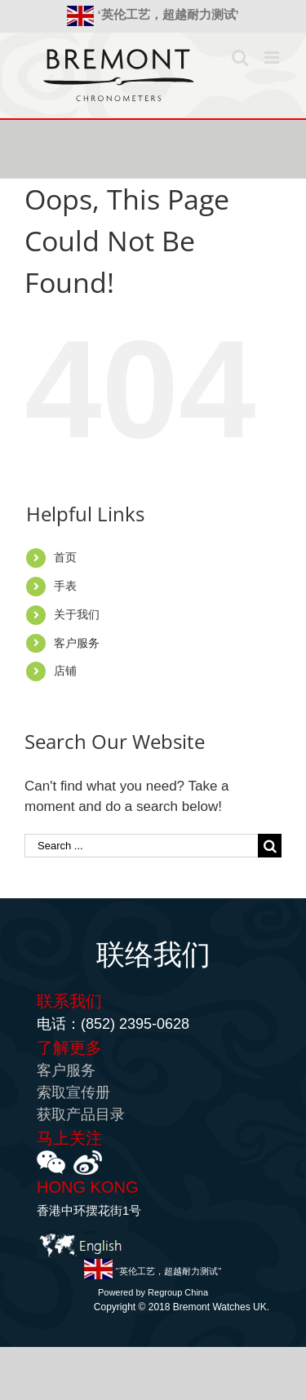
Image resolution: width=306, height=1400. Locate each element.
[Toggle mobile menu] (273, 57)
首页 (65, 557)
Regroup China (178, 1292)
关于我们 (77, 614)
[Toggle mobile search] (240, 57)
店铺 (65, 670)
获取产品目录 (81, 1114)
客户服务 (77, 642)
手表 (65, 585)
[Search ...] (141, 845)
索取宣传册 (73, 1092)
